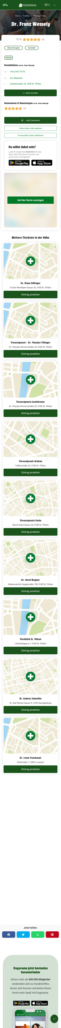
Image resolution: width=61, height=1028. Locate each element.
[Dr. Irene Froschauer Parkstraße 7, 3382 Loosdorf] (30, 745)
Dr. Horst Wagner (30, 579)
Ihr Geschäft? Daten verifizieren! (30, 135)
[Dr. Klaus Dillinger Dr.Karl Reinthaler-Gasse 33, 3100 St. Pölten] (30, 270)
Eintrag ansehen (30, 294)
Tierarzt (9, 58)
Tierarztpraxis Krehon (30, 461)
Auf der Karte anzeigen (30, 200)
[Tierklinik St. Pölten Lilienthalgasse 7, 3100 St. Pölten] (30, 626)
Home (17, 16)
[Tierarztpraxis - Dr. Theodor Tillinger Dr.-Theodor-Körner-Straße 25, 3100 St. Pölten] (30, 330)
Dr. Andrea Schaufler (30, 698)
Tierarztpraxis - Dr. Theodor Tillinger (30, 342)
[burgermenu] (5, 5)
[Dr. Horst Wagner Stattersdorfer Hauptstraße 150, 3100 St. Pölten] (30, 567)
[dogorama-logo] (27, 5)
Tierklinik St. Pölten (30, 639)
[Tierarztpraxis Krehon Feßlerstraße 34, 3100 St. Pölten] (30, 449)
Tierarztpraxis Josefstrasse (30, 401)
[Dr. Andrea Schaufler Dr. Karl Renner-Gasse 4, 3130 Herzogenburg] (30, 686)
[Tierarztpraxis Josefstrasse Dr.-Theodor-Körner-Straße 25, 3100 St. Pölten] (30, 389)
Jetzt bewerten (30, 120)
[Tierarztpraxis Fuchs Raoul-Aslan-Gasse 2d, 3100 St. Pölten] (30, 508)
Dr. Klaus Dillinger (30, 283)
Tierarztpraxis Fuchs (30, 520)
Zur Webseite (16, 78)
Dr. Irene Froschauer (30, 757)
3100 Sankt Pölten (39, 16)
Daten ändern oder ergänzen (30, 128)
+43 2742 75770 (17, 71)
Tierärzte (26, 16)
